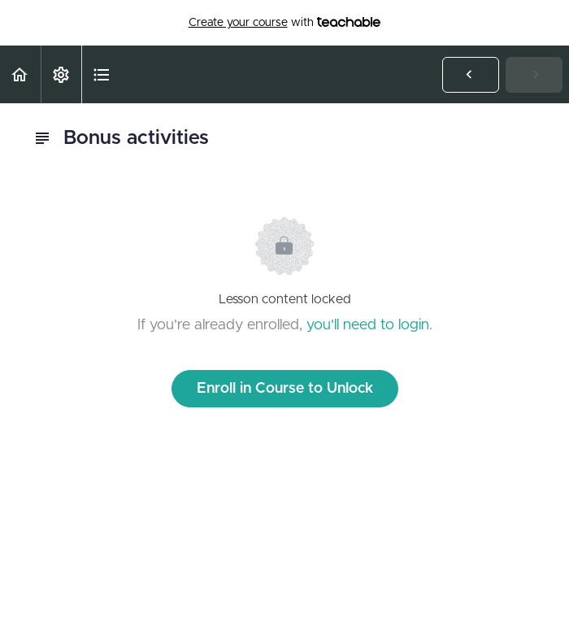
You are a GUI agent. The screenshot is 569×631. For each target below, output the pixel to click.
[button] (20, 74)
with (285, 23)
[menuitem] (61, 74)
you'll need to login (367, 325)
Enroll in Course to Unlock (285, 388)
